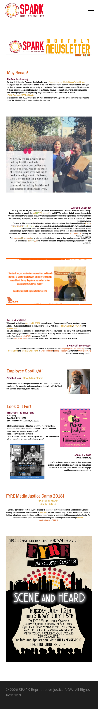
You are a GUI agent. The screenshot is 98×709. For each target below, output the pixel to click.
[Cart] (81, 10)
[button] (91, 10)
